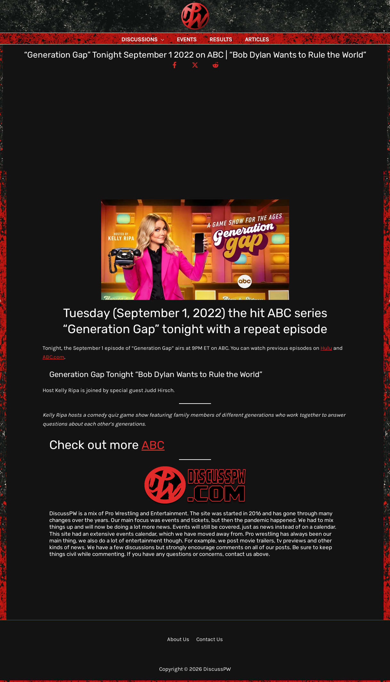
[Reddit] (218, 66)
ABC (153, 446)
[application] (175, 39)
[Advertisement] (195, 118)
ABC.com (53, 358)
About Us (179, 641)
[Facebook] (172, 66)
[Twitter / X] (195, 66)
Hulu (326, 349)
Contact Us (208, 641)
